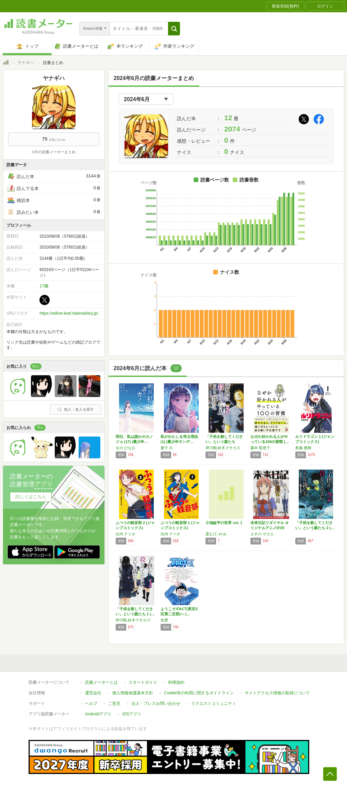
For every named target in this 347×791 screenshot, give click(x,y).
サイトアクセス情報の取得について (277, 693)
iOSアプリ (131, 714)
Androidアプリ (98, 714)
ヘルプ (91, 703)
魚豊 (164, 620)
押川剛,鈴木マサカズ (222, 448)
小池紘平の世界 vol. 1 (223, 523)
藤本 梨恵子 (260, 448)
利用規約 (176, 682)
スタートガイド (143, 682)
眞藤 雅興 (303, 448)
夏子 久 (167, 448)
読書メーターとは (101, 682)
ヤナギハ (26, 62)
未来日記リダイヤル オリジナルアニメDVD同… (269, 528)
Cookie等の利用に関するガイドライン (199, 693)
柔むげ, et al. (216, 534)
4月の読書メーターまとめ (53, 152)
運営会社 (93, 693)
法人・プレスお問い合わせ (155, 703)
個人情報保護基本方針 (132, 693)
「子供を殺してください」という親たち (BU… (224, 441)
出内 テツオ (125, 534)
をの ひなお (125, 448)
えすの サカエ (262, 534)
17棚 (43, 286)
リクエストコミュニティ (213, 703)
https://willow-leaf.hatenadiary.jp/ (68, 313)
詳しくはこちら (30, 496)
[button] (174, 28)
